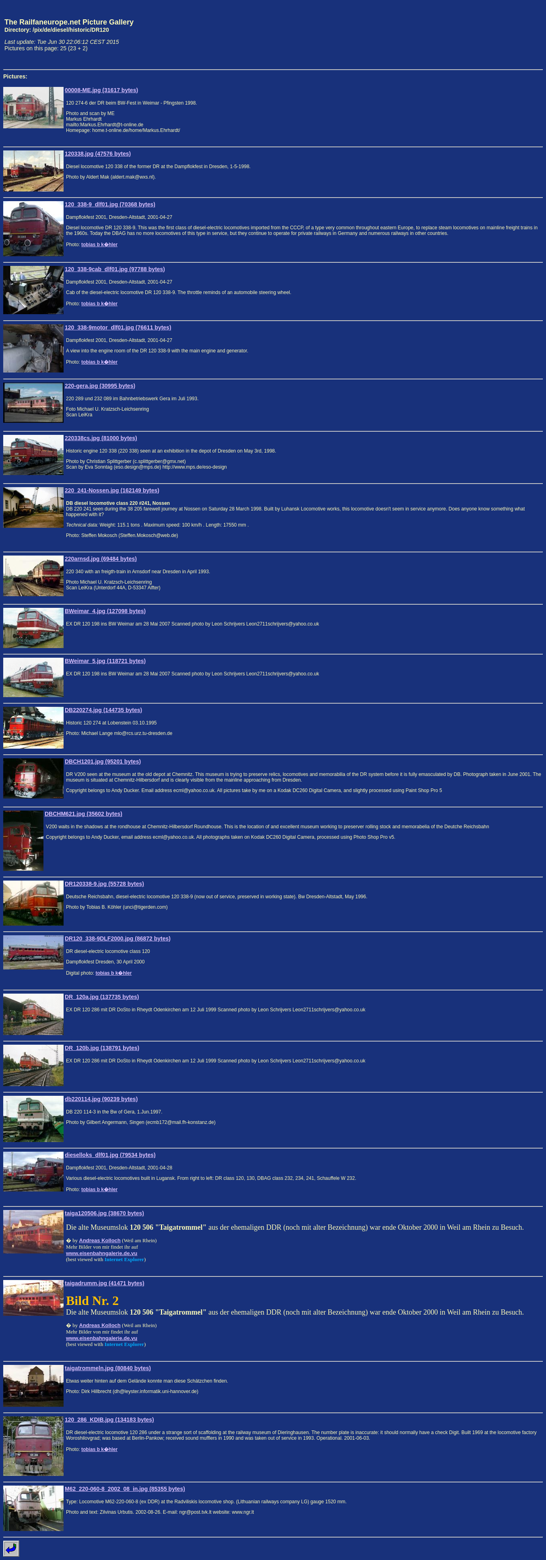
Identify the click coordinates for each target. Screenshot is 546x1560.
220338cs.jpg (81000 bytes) (101, 438)
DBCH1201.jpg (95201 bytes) (103, 761)
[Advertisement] (505, 34)
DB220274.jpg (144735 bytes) (103, 710)
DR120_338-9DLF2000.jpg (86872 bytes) (118, 938)
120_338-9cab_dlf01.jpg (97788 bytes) (115, 269)
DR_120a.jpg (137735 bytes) (102, 997)
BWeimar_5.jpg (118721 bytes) (105, 661)
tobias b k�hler (99, 244)
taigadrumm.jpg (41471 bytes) (104, 1283)
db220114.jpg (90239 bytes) (101, 1099)
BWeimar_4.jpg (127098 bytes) (105, 611)
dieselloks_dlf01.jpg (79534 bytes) (110, 1155)
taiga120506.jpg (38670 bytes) (104, 1213)
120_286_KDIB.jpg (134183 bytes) (109, 1419)
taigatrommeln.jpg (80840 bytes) (108, 1368)
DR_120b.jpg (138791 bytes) (102, 1048)
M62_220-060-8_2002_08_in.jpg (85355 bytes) (125, 1489)
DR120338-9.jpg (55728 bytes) (104, 884)
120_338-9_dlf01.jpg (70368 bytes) (110, 204)
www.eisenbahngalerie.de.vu (101, 1253)
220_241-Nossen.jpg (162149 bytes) (112, 490)
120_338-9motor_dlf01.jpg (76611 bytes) (118, 327)
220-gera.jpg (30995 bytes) (100, 386)
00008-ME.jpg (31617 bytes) (101, 90)
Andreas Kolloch (100, 1240)
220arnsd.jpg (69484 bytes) (101, 559)
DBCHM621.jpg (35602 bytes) (83, 814)
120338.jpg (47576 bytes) (98, 153)
